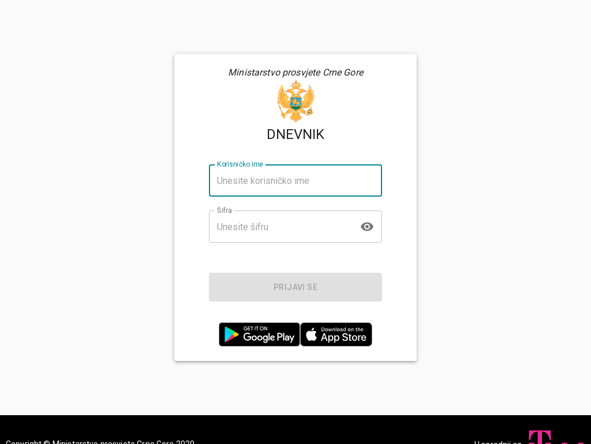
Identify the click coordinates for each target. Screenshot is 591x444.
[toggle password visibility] (367, 226)
